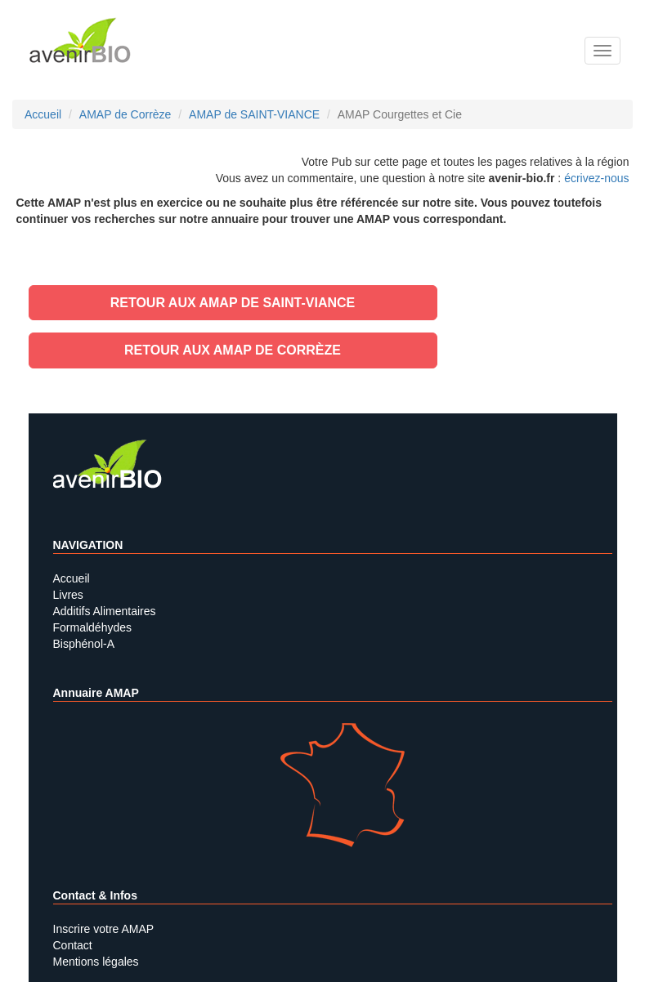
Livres (68, 594)
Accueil (71, 578)
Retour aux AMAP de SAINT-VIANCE (233, 303)
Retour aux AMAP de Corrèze (232, 350)
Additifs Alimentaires (104, 611)
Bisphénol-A (84, 643)
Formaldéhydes (92, 627)
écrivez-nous (596, 178)
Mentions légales (96, 961)
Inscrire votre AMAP (104, 928)
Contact (72, 945)
